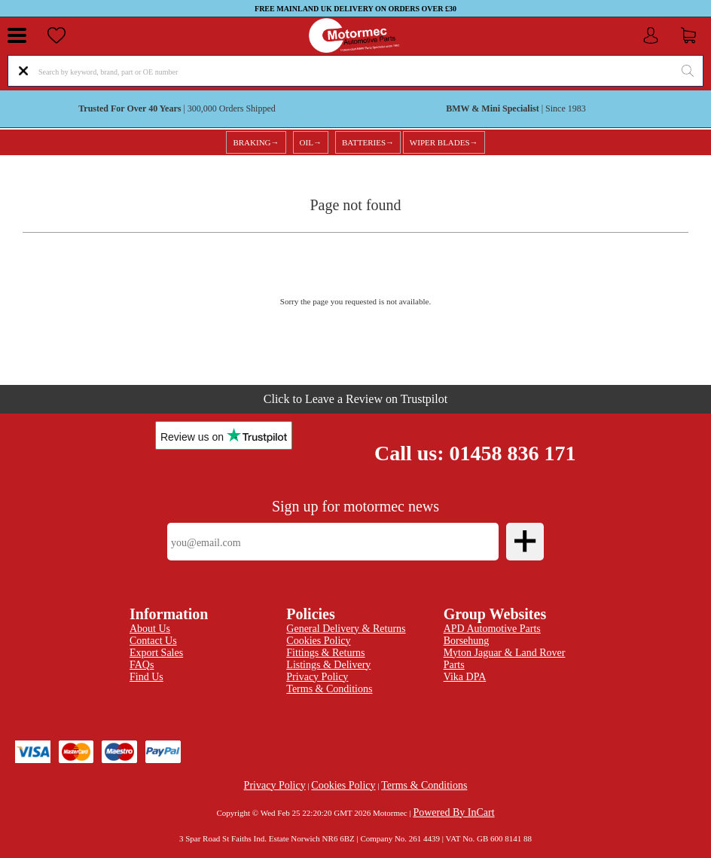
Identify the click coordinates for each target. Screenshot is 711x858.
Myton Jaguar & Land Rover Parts (505, 658)
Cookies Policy (343, 785)
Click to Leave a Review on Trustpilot (355, 398)
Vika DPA (465, 676)
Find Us (146, 676)
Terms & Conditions (329, 689)
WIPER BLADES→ (444, 142)
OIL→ (311, 142)
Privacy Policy (275, 785)
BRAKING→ (256, 142)
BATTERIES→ (368, 142)
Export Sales (156, 652)
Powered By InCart (453, 812)
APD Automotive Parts (492, 628)
